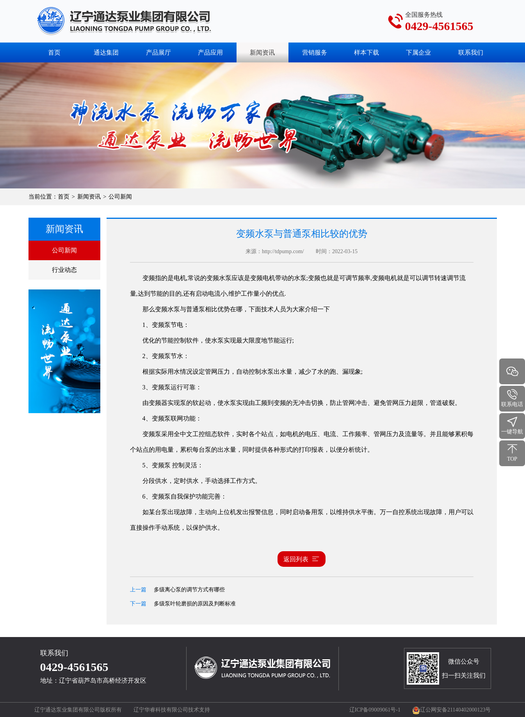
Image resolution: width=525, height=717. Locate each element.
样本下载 (366, 52)
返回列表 (301, 559)
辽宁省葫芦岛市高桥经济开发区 (102, 680)
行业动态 (64, 269)
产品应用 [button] (210, 52)
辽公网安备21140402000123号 (451, 710)
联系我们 (470, 52)
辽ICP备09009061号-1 (374, 710)
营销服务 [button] (314, 52)
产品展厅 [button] (158, 52)
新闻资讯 (89, 196)
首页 (54, 52)
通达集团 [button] (106, 52)
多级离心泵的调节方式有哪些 (189, 590)
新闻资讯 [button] (262, 52)
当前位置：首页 (48, 196)
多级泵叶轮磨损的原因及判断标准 (195, 604)
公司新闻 (64, 250)
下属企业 (418, 52)
